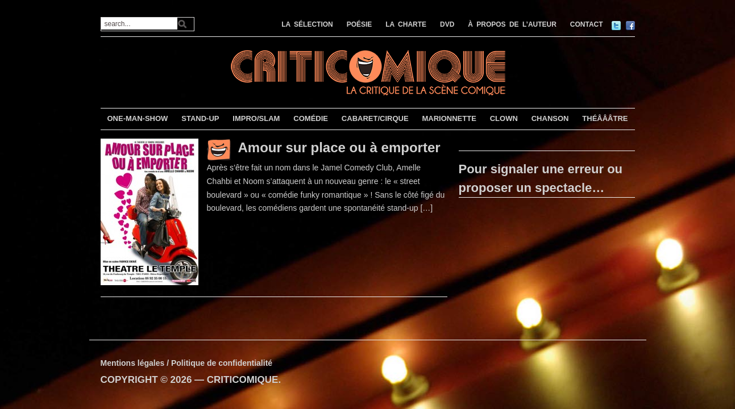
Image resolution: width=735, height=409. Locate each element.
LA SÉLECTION (307, 24)
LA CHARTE (405, 24)
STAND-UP (200, 118)
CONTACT (586, 24)
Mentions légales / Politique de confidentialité (187, 363)
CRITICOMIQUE (243, 379)
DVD (447, 24)
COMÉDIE (310, 118)
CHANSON (550, 118)
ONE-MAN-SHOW (137, 118)
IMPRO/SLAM (256, 118)
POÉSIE (359, 24)
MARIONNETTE (449, 118)
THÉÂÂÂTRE (605, 118)
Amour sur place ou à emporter (339, 147)
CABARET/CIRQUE (375, 118)
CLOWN (504, 118)
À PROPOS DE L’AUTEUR (512, 24)
